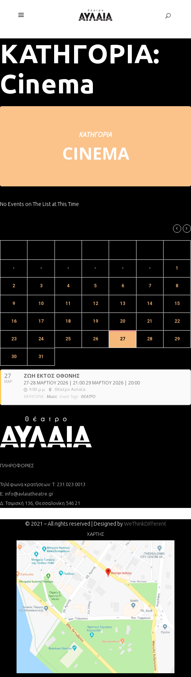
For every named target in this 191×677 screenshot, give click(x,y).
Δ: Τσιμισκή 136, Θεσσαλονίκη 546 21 (40, 503)
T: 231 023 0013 (68, 484)
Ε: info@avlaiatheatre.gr (26, 493)
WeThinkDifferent (145, 524)
